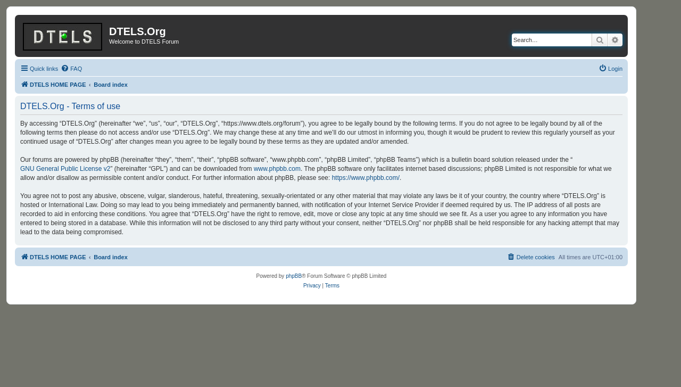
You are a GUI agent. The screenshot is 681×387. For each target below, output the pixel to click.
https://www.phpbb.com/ (366, 178)
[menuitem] (71, 68)
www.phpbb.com (277, 168)
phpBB (294, 276)
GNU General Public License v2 (65, 168)
